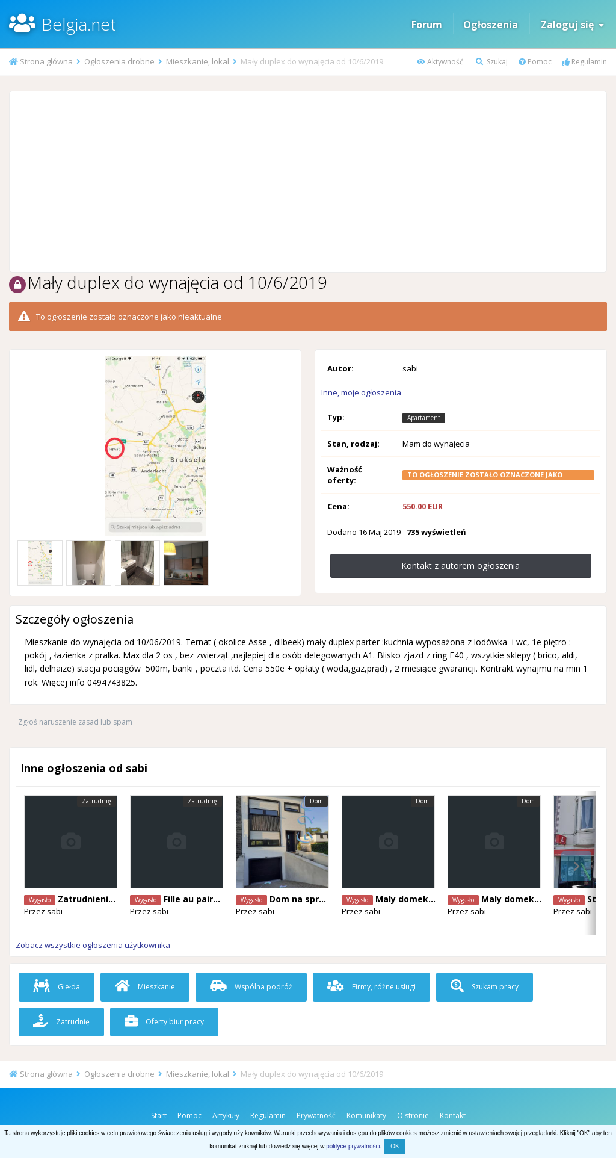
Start (159, 1115)
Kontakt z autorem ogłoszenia (460, 565)
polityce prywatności (353, 1146)
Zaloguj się (572, 24)
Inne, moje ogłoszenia (361, 392)
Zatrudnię (61, 1022)
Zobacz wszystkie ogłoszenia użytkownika (93, 945)
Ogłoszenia (490, 24)
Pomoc (535, 62)
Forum (426, 24)
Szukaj (492, 62)
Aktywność (440, 62)
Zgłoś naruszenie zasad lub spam (75, 722)
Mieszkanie (145, 987)
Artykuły (225, 1115)
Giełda (56, 987)
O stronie (413, 1115)
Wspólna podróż (251, 987)
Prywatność (316, 1115)
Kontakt (453, 1115)
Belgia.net (79, 24)
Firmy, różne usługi (371, 987)
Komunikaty (366, 1115)
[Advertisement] (308, 182)
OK (394, 1146)
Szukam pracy (485, 987)
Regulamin (584, 62)
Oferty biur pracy (164, 1022)
